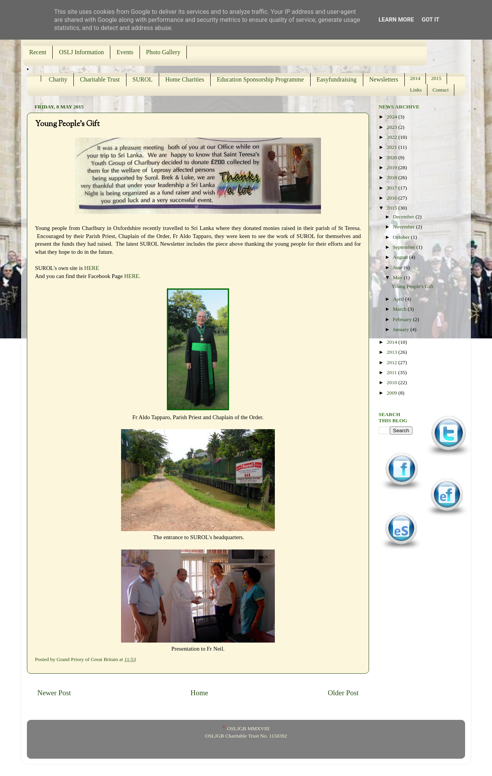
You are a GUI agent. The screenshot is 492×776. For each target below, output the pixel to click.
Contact (440, 90)
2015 (436, 78)
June (398, 267)
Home (199, 693)
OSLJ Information (81, 52)
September (404, 247)
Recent (37, 52)
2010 (392, 382)
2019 (392, 167)
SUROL (143, 79)
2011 (392, 372)
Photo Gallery (163, 52)
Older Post (343, 693)
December (404, 217)
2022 (392, 137)
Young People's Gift (412, 286)
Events (124, 52)
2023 (392, 127)
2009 (392, 393)
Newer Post (54, 693)
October (402, 237)
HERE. (132, 276)
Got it (430, 19)
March (400, 309)
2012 (392, 362)
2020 (392, 157)
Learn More (396, 19)
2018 (392, 177)
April (399, 299)
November (404, 227)
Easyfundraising (337, 79)
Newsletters (384, 79)
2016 (392, 198)
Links (416, 90)
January (401, 329)
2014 (415, 78)
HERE (91, 268)
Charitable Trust (100, 79)
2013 (392, 352)
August (401, 257)
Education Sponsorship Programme (260, 79)
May (398, 277)
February (403, 319)
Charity (58, 79)
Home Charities (184, 79)
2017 (392, 188)
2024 (392, 117)
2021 (392, 147)
